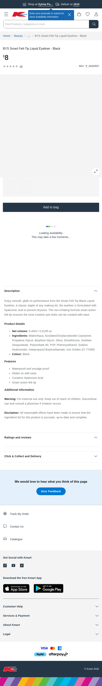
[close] (69, 14)
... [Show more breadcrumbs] (29, 35)
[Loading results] (51, 226)
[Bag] (79, 14)
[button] (6, 14)
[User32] (96, 14)
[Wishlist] (87, 14)
